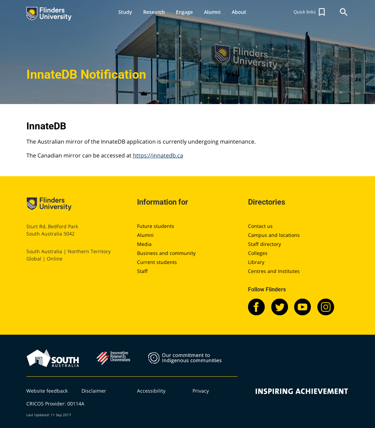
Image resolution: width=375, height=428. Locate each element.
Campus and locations (274, 235)
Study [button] (125, 12)
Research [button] (154, 12)
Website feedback (47, 390)
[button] (310, 12)
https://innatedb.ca (158, 155)
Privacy (201, 390)
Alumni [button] (212, 12)
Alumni (145, 235)
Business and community (166, 253)
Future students (155, 226)
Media (144, 244)
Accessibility (151, 390)
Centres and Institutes (274, 271)
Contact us (260, 226)
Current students (157, 262)
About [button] (239, 12)
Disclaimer (94, 390)
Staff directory (264, 244)
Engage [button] (184, 12)
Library (256, 262)
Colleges (257, 253)
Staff (142, 271)
